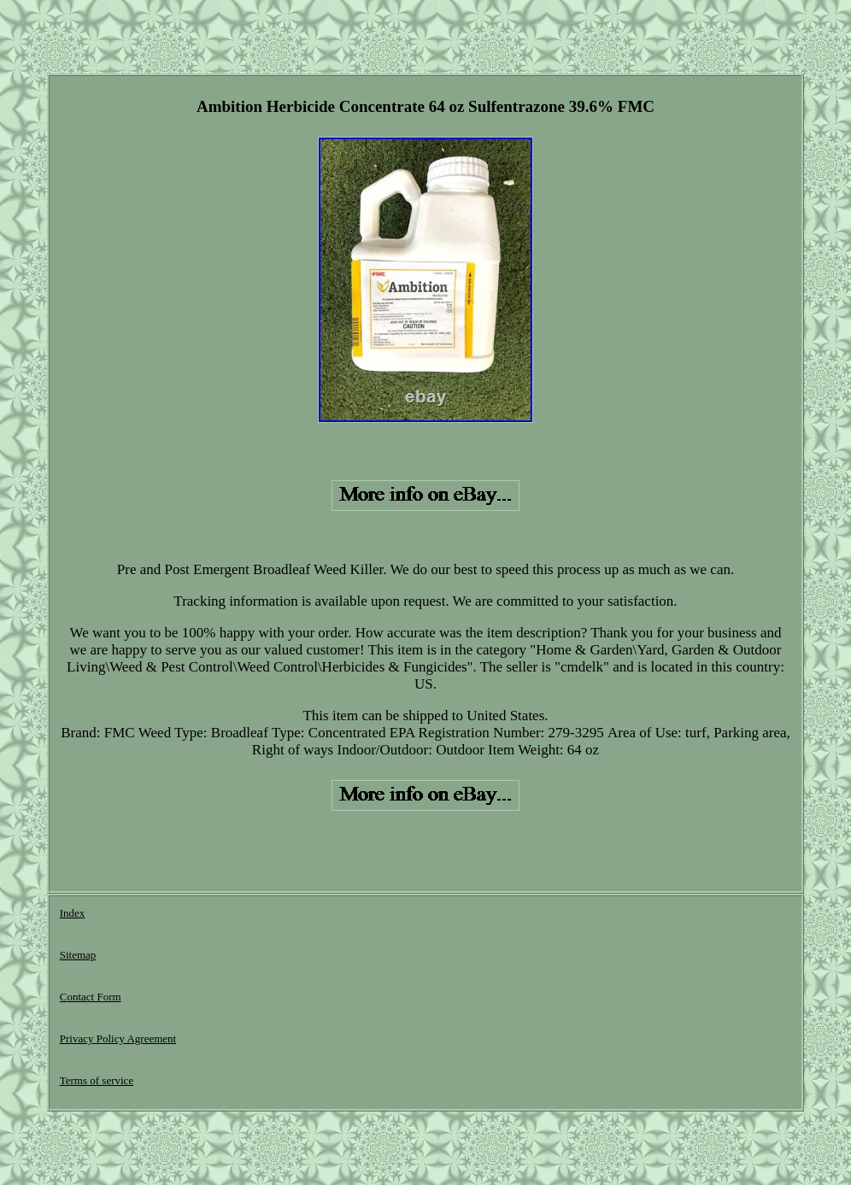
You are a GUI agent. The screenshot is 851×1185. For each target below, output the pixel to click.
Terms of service (96, 1080)
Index (72, 912)
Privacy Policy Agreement (118, 1038)
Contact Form (90, 996)
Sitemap (78, 954)
